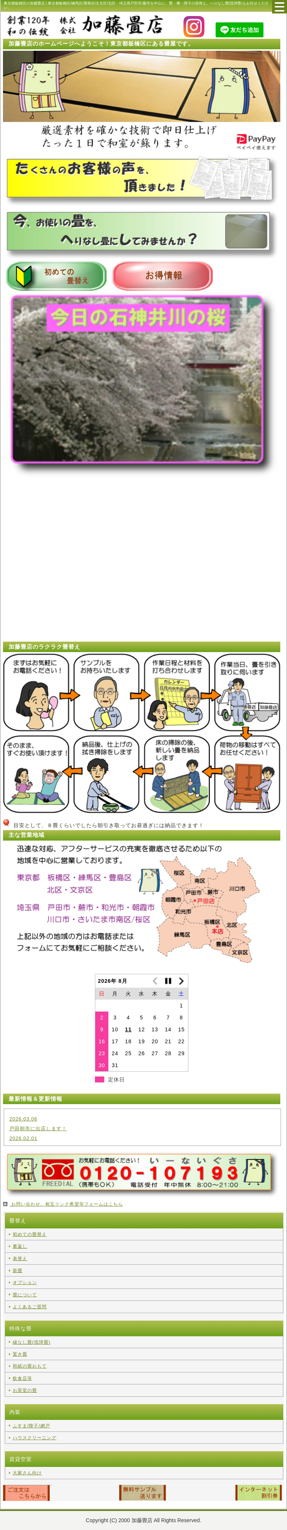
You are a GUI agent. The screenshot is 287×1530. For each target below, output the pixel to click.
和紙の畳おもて (30, 1366)
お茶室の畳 (25, 1390)
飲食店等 (22, 1378)
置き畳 (20, 1354)
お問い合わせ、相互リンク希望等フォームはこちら (66, 1204)
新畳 (17, 1270)
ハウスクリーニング (34, 1437)
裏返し (20, 1246)
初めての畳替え (30, 1234)
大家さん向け (27, 1473)
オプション (25, 1282)
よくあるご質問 (30, 1306)
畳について (25, 1294)
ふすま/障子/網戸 (31, 1425)
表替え (20, 1258)
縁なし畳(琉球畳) (31, 1342)
